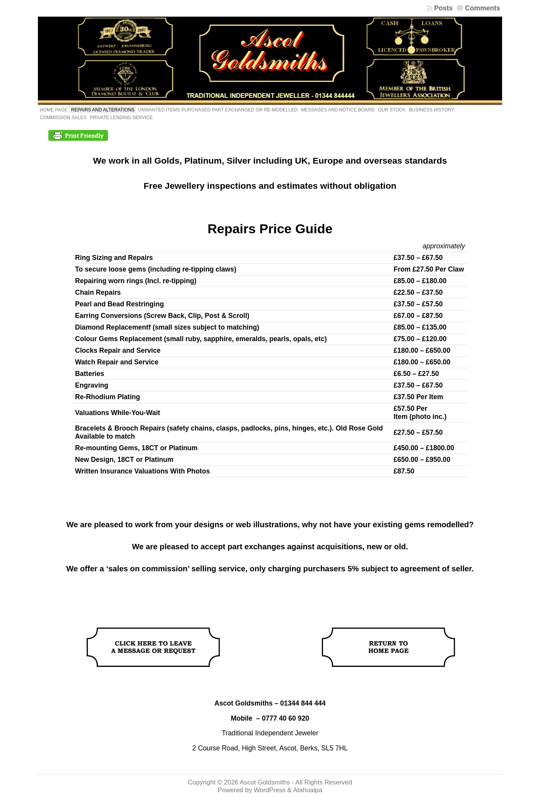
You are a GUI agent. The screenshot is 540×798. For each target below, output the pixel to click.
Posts (443, 8)
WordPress (269, 790)
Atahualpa (307, 790)
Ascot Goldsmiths (265, 782)
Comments (482, 8)
